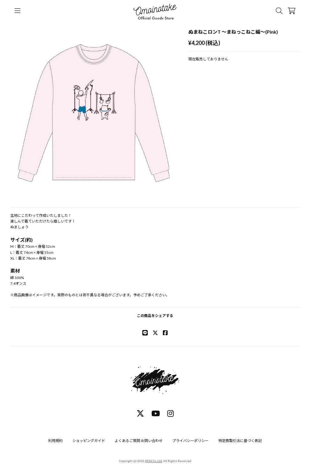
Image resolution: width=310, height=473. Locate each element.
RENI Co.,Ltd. (154, 461)
